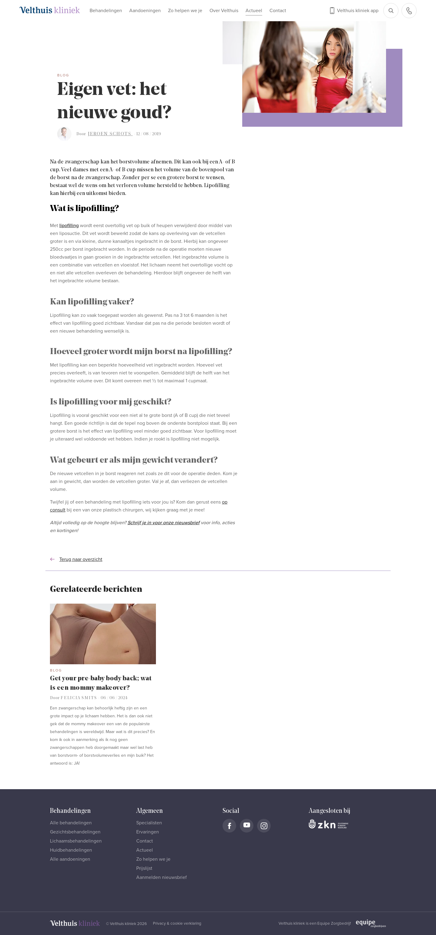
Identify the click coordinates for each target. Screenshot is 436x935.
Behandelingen (106, 11)
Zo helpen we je (185, 11)
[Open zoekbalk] (390, 10)
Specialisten (149, 823)
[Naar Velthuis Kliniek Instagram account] (264, 826)
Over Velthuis (224, 11)
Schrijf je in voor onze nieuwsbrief (163, 523)
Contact (277, 11)
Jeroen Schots (110, 134)
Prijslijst (144, 868)
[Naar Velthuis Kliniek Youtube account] (246, 826)
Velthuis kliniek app (357, 11)
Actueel (254, 11)
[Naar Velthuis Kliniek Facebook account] (229, 826)
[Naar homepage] (49, 10)
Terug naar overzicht (76, 559)
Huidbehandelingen (71, 850)
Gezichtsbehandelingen (75, 832)
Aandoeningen (145, 11)
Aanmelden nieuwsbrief (161, 877)
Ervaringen (147, 832)
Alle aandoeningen (70, 859)
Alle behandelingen (71, 823)
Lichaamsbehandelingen (76, 841)
